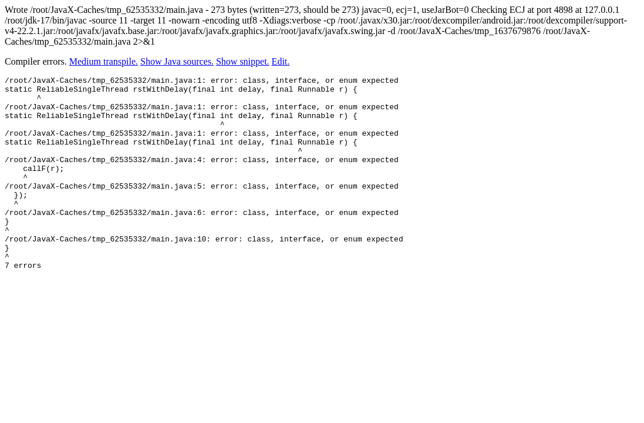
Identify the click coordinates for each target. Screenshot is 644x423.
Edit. (281, 61)
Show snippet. (242, 61)
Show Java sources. (177, 61)
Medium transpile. (103, 61)
